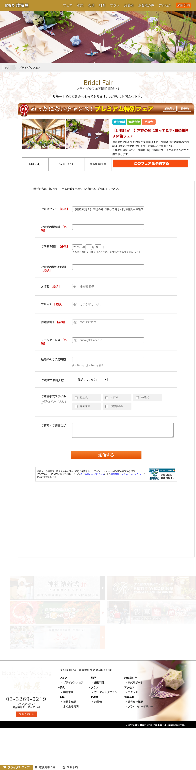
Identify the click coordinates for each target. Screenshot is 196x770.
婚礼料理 (99, 682)
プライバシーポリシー (140, 706)
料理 (102, 5)
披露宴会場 (69, 701)
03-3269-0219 (26, 699)
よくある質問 (70, 706)
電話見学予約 (45, 767)
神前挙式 (68, 692)
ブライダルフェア (16, 767)
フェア (67, 5)
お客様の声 (146, 5)
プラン (114, 5)
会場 (91, 5)
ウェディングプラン (105, 692)
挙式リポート (135, 682)
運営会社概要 (135, 701)
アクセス (165, 5)
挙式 (80, 5)
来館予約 (183, 5)
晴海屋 (17, 5)
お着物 (129, 5)
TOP (8, 67)
